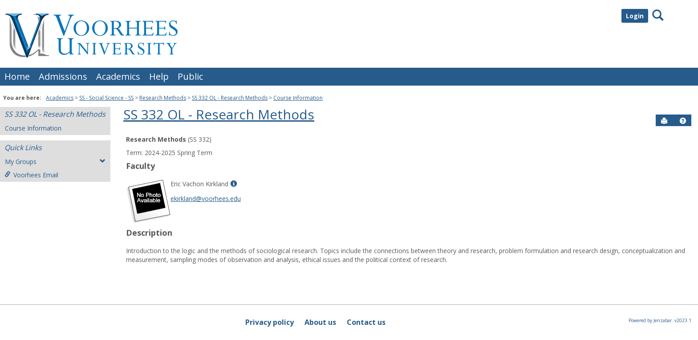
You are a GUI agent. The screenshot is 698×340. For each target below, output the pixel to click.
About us (320, 322)
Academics (118, 76)
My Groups (55, 161)
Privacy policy (269, 322)
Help (159, 76)
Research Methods (162, 98)
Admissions (63, 76)
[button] (682, 121)
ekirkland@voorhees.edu (205, 198)
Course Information (298, 98)
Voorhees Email (31, 175)
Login (635, 16)
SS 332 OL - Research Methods (230, 98)
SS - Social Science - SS (106, 98)
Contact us (366, 322)
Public (190, 76)
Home (17, 76)
